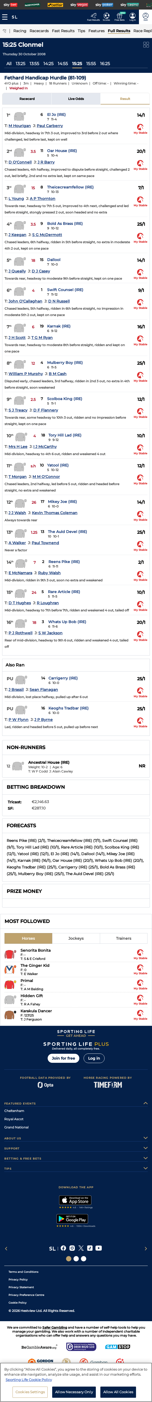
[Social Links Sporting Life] (68, 1258)
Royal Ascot (13, 1119)
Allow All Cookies (118, 1393)
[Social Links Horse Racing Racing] (76, 1258)
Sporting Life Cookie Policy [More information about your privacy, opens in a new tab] (29, 1381)
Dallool (53, 259)
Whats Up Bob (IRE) (67, 621)
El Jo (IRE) (56, 114)
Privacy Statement (21, 1287)
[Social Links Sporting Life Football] (83, 1258)
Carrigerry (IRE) (63, 678)
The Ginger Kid (35, 965)
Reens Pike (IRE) (64, 561)
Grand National (16, 1127)
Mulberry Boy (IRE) (65, 362)
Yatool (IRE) (58, 465)
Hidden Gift (31, 995)
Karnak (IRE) (59, 326)
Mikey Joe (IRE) (62, 501)
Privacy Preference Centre (26, 1295)
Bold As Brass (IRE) (65, 223)
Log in (94, 1058)
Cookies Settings (30, 1393)
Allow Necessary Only (74, 1393)
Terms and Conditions (23, 1272)
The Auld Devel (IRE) (67, 531)
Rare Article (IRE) (64, 591)
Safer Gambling (54, 1327)
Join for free (63, 1058)
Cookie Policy (18, 1302)
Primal (26, 980)
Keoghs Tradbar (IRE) (68, 708)
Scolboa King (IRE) (64, 398)
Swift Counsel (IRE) (65, 289)
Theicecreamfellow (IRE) (70, 187)
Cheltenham (14, 1111)
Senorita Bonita (35, 950)
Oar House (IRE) (62, 150)
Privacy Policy (18, 1279)
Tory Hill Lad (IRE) (64, 435)
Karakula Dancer (36, 1011)
